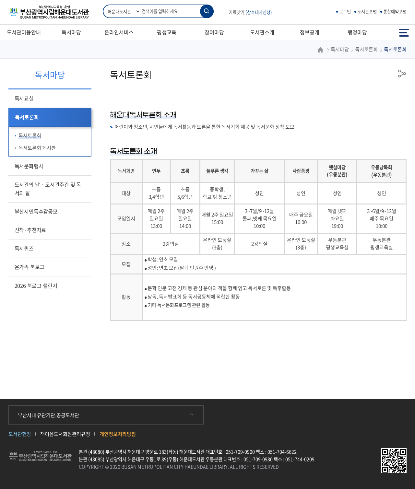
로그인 (345, 11)
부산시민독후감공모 (36, 211)
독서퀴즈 (24, 248)
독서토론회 (27, 117)
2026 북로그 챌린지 (36, 285)
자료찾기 (250, 12)
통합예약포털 (395, 11)
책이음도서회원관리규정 (65, 433)
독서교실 (24, 98)
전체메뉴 (404, 32)
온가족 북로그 (30, 267)
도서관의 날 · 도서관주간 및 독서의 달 (48, 188)
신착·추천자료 (30, 230)
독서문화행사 (29, 166)
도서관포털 (367, 11)
